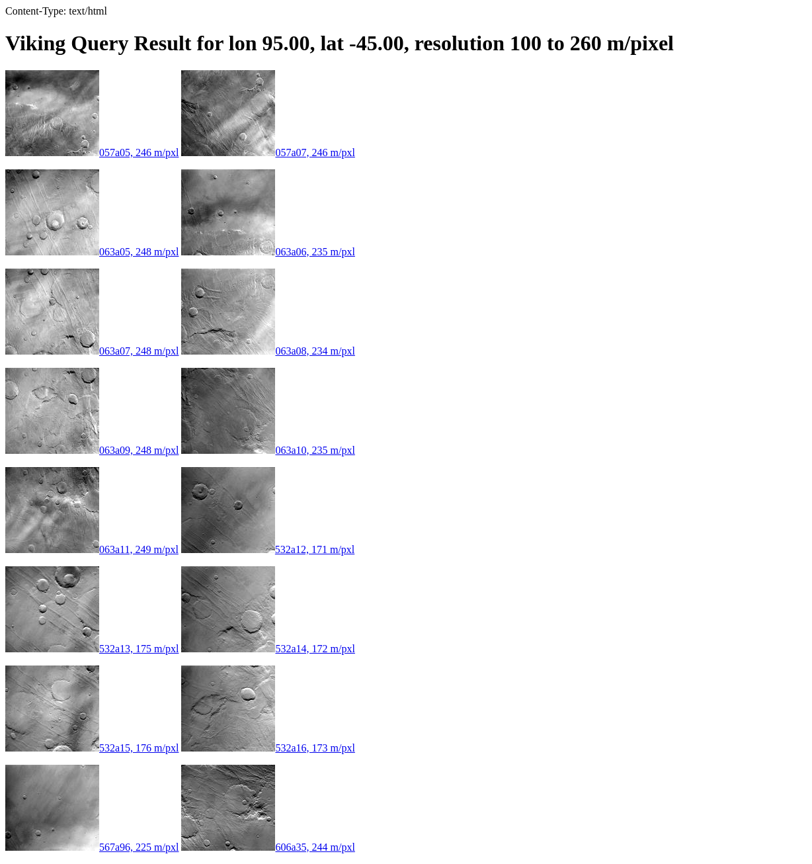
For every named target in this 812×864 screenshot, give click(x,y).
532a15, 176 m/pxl (92, 748)
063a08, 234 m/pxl (267, 351)
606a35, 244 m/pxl (267, 847)
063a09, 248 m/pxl (92, 450)
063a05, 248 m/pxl (92, 251)
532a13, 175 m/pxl (92, 648)
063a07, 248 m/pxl (92, 351)
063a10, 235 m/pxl (267, 450)
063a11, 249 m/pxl (92, 549)
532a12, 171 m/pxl (267, 549)
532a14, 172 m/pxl (267, 648)
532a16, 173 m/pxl (267, 748)
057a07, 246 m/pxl (267, 152)
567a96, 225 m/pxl (92, 847)
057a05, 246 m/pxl (92, 152)
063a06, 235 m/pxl (267, 251)
